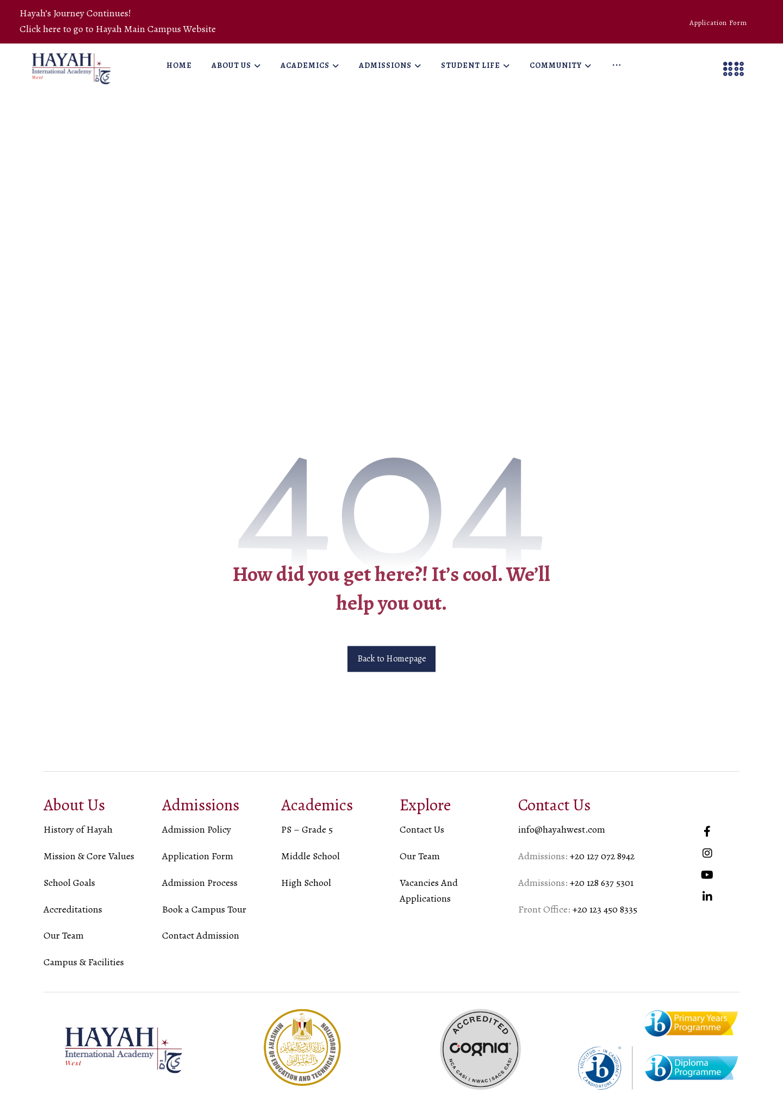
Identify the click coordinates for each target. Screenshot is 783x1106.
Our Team (64, 935)
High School (306, 882)
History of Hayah (78, 829)
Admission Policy (196, 829)
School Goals (69, 882)
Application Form (197, 856)
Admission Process (200, 882)
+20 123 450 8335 (605, 909)
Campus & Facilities (84, 961)
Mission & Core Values (89, 856)
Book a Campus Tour (204, 909)
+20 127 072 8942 (602, 856)
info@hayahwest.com (561, 829)
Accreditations (73, 909)
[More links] (616, 66)
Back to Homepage (391, 659)
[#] (707, 831)
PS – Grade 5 (307, 829)
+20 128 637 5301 (601, 882)
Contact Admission (200, 935)
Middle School (310, 856)
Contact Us (422, 829)
